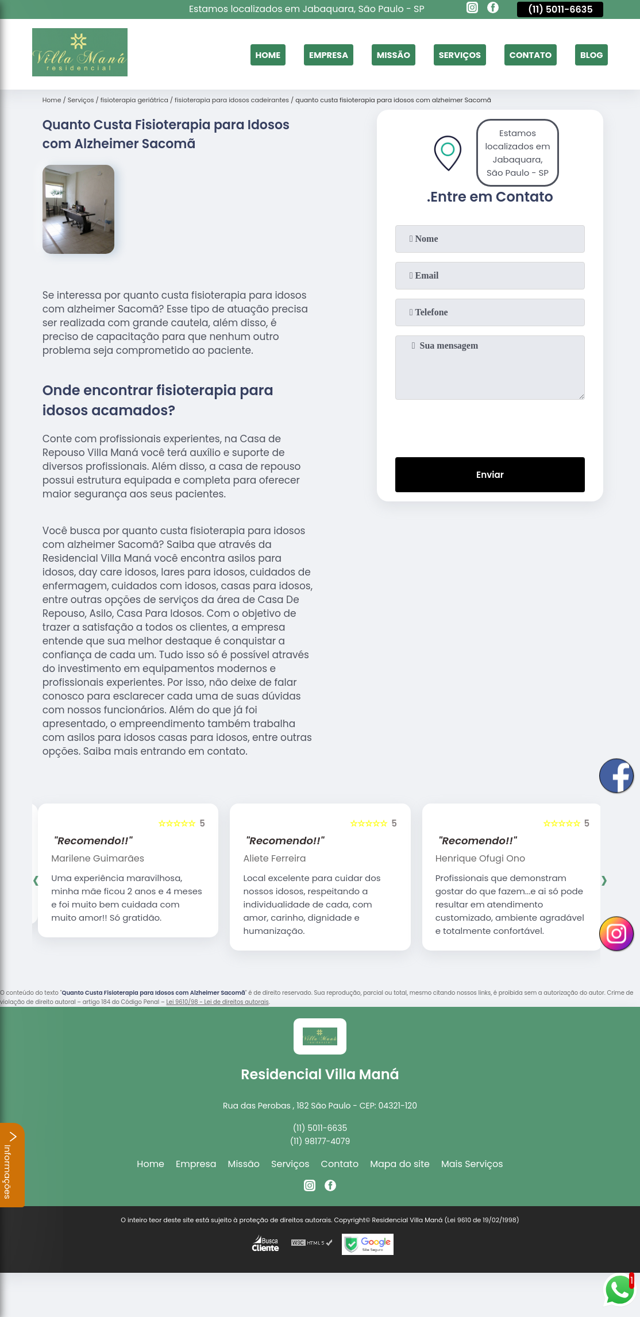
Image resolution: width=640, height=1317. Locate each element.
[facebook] (493, 9)
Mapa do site (400, 1164)
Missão (379, 54)
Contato (525, 54)
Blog (590, 54)
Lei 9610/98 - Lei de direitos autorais (217, 1002)
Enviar (490, 475)
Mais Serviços (472, 1164)
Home (246, 54)
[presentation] (490, 426)
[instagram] (472, 9)
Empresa (310, 54)
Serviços (450, 54)
